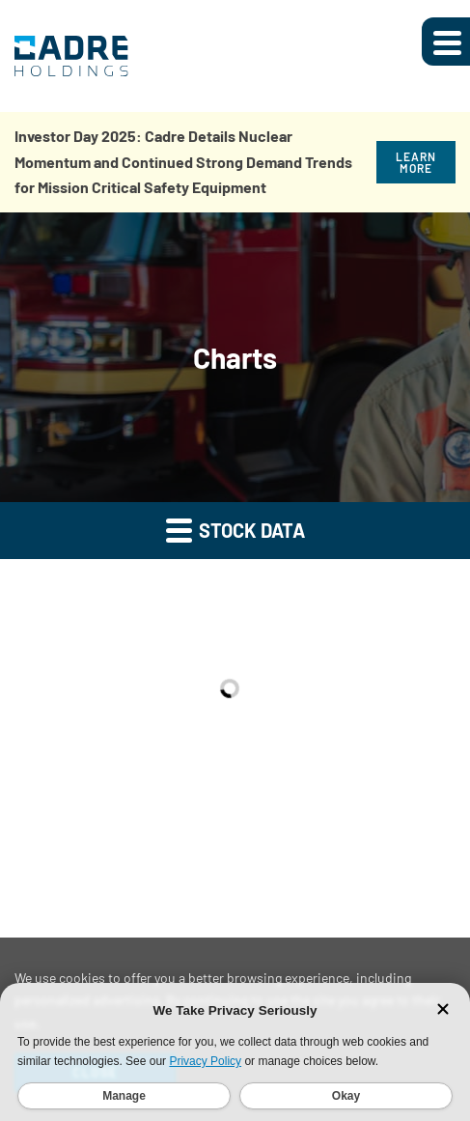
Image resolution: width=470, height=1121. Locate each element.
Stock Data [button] (235, 530)
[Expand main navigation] (446, 41)
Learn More (416, 162)
